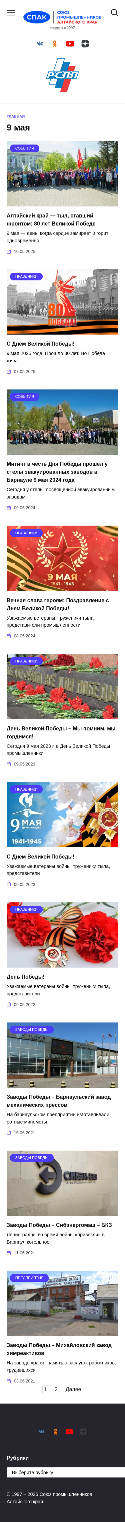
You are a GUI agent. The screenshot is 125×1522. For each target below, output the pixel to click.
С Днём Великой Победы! (41, 344)
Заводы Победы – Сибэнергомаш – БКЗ (59, 1225)
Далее (73, 1389)
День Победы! (26, 977)
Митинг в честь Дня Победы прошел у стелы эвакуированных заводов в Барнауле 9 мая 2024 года (57, 472)
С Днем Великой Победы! (41, 856)
